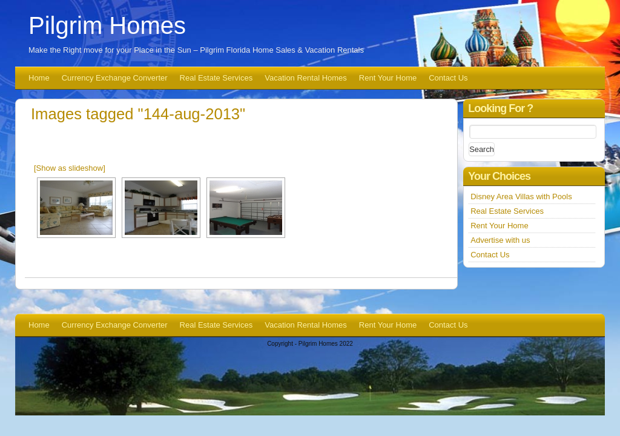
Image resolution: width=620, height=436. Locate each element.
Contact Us (448, 77)
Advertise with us (500, 240)
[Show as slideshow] (69, 168)
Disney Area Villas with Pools (521, 196)
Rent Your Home (388, 77)
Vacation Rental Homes (306, 77)
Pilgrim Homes (107, 25)
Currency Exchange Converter (115, 77)
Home (39, 77)
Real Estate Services (216, 77)
